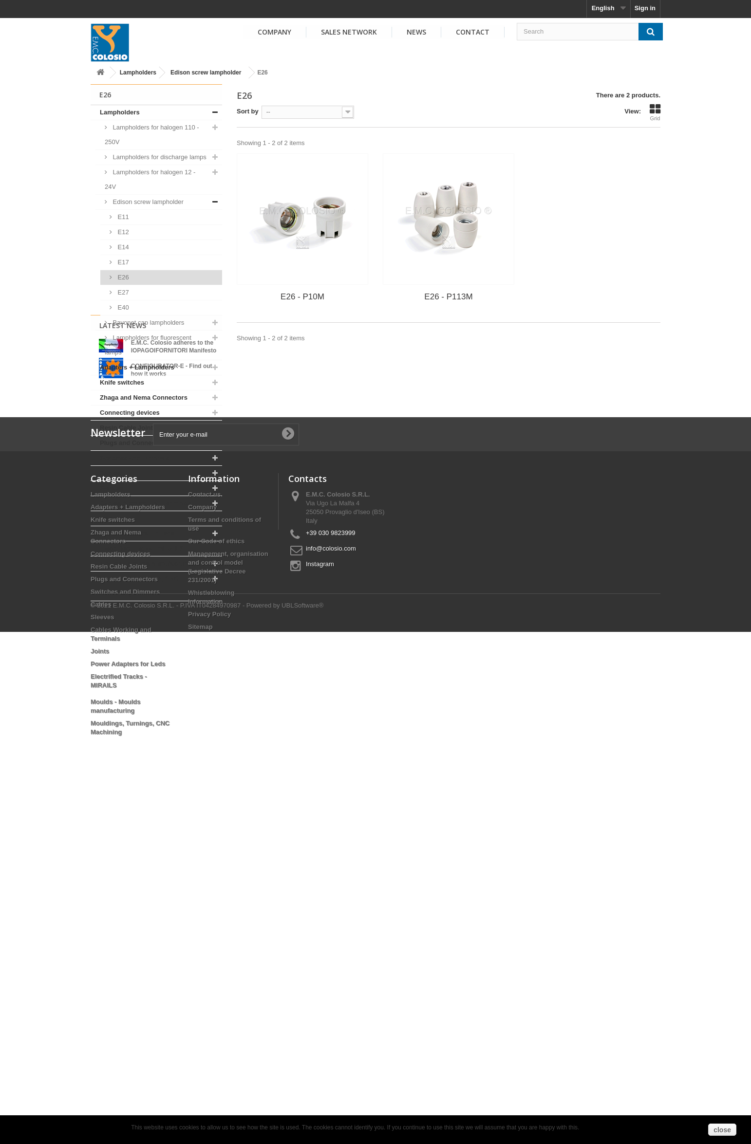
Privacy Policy (209, 964)
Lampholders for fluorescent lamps (148, 345)
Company (274, 32)
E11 (122, 217)
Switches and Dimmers (134, 457)
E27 (122, 292)
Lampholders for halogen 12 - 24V (150, 179)
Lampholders (138, 72)
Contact (472, 32)
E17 (122, 262)
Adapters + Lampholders (137, 367)
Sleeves (111, 488)
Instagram (320, 914)
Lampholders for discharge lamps (159, 157)
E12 (122, 232)
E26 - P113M (448, 296)
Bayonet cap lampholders (147, 322)
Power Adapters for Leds (137, 533)
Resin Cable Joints (128, 427)
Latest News (122, 626)
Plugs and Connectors (133, 442)
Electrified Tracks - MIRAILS (142, 548)
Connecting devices (130, 412)
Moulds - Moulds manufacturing (147, 563)
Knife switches (122, 382)
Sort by (248, 111)
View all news (156, 721)
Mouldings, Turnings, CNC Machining (139, 586)
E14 (122, 247)
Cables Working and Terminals (146, 503)
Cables (110, 473)
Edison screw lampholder (205, 72)
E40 (122, 307)
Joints (109, 518)
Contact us (204, 845)
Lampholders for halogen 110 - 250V (152, 135)
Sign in (645, 8)
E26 (122, 277)
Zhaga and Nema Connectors (144, 397)
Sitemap (200, 977)
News (416, 32)
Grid (655, 112)
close (722, 1130)
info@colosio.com (331, 899)
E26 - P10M (302, 296)
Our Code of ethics (216, 891)
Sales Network (349, 32)
